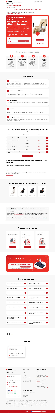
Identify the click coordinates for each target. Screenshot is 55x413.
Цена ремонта (28, 9)
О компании (16, 9)
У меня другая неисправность (27, 155)
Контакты (36, 9)
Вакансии (32, 9)
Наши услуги (25, 378)
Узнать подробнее (12, 246)
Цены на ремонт (40, 39)
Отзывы (40, 9)
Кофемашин (32, 392)
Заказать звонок (17, 5)
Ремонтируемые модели (27, 377)
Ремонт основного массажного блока (15, 219)
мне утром (37, 2)
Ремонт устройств (22, 9)
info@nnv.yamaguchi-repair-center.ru (16, 353)
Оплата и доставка (26, 370)
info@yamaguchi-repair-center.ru (13, 380)
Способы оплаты (25, 382)
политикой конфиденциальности (26, 268)
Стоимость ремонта (26, 369)
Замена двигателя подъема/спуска (26, 219)
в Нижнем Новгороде (18, 2)
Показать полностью (9, 175)
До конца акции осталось (20, 411)
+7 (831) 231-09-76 (38, 1)
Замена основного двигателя (36, 219)
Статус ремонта (9, 5)
